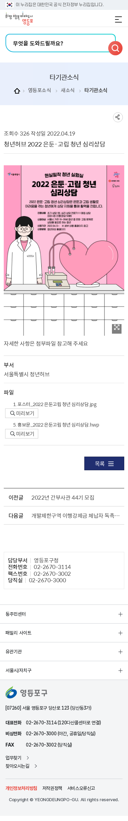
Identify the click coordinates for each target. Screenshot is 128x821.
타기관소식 (96, 90)
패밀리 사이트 (18, 633)
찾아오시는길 (17, 766)
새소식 (68, 90)
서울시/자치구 (18, 670)
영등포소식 (39, 90)
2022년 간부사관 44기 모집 (62, 497)
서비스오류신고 (81, 788)
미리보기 (22, 413)
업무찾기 (13, 758)
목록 (104, 463)
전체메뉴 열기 (118, 19)
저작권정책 (52, 788)
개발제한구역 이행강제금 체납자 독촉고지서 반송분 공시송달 (76, 515)
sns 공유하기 (118, 117)
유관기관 (13, 651)
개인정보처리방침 (21, 788)
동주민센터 (15, 614)
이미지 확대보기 (116, 327)
